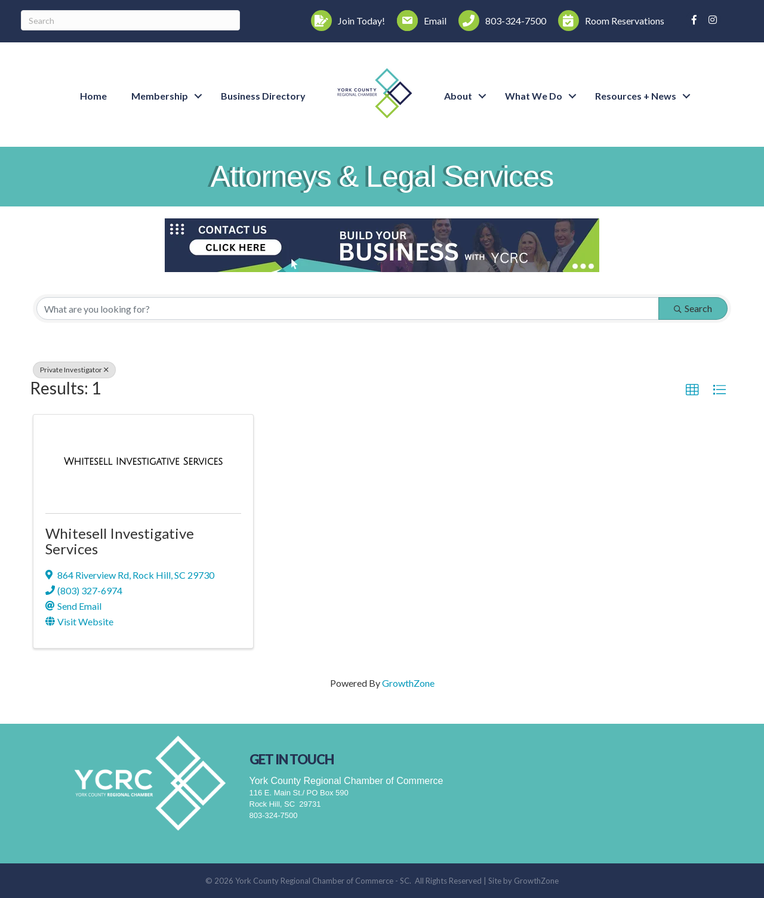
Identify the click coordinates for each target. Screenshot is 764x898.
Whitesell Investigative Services (119, 540)
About (458, 95)
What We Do (533, 95)
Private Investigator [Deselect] (74, 369)
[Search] (130, 20)
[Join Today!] (345, 20)
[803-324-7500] (499, 20)
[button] (692, 390)
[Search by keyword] (347, 308)
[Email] (418, 20)
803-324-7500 (273, 815)
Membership (159, 95)
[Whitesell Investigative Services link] (143, 461)
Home (93, 95)
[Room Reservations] (608, 20)
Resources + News (635, 95)
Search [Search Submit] (693, 308)
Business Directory (263, 95)
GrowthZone (408, 683)
